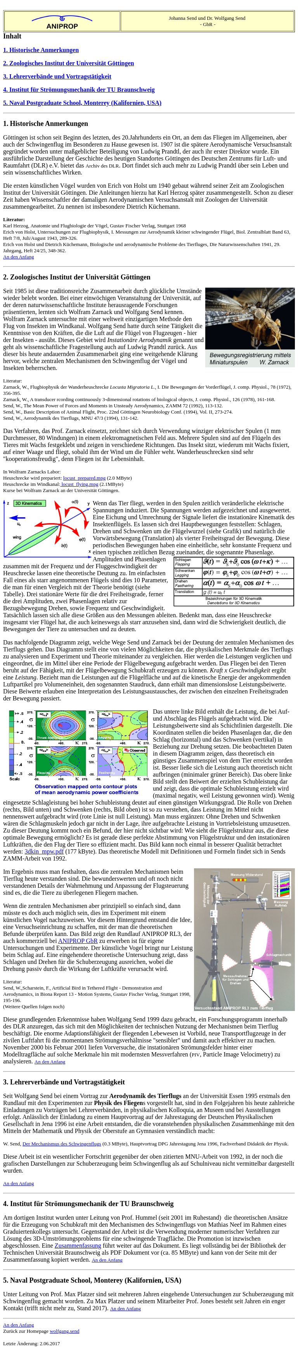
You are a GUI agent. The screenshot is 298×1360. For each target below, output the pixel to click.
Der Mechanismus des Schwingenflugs (62, 1144)
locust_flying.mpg (79, 484)
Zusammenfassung (78, 1245)
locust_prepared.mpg (84, 478)
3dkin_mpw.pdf (44, 851)
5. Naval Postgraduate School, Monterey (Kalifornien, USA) (82, 103)
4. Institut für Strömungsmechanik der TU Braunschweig (79, 89)
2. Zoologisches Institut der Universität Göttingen (68, 63)
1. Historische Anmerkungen (41, 50)
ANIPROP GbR (78, 941)
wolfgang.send (64, 1331)
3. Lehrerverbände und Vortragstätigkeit (57, 76)
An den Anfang (18, 257)
